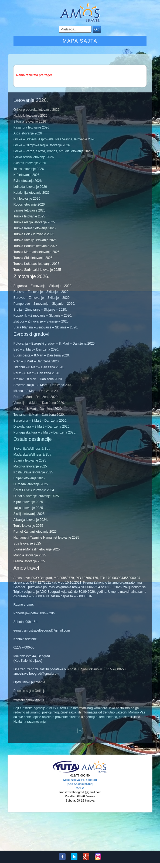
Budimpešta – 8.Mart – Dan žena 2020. (41, 355)
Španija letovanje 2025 (29, 460)
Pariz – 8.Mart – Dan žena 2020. (36, 373)
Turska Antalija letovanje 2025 (35, 240)
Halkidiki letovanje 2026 (30, 115)
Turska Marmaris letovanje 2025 (36, 252)
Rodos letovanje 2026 (29, 204)
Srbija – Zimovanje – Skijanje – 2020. (40, 309)
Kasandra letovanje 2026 (31, 127)
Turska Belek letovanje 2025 (33, 234)
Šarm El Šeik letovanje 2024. (34, 490)
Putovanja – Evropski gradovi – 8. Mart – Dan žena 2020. (54, 343)
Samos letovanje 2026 (29, 210)
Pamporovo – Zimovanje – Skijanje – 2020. (44, 304)
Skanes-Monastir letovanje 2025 (36, 549)
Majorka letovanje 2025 (30, 466)
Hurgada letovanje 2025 (30, 484)
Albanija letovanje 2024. (30, 520)
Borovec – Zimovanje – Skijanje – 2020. (41, 298)
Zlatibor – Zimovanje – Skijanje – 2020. (41, 321)
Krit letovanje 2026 (26, 198)
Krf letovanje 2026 (26, 175)
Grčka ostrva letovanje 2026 (33, 157)
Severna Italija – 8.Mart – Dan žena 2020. (43, 385)
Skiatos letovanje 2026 (29, 163)
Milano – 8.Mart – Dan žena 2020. (37, 391)
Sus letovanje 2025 (27, 543)
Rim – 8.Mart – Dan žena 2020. (36, 397)
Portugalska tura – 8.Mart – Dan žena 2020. (44, 432)
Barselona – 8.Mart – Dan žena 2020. (40, 420)
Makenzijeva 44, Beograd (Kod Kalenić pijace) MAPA (80, 784)
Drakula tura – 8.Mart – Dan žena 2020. (41, 426)
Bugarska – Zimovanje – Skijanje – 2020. (42, 286)
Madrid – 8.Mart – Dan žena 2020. (38, 409)
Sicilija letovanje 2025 (29, 514)
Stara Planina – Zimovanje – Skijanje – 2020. (45, 327)
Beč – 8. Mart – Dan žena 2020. (36, 349)
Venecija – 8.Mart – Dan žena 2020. (39, 403)
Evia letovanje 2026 (27, 181)
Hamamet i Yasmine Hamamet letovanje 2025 (46, 537)
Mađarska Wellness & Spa (32, 454)
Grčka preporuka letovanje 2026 (36, 110)
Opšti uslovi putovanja (29, 682)
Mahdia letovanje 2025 (29, 555)
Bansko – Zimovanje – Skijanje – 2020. (41, 292)
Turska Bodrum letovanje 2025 (35, 246)
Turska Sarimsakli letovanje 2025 (37, 270)
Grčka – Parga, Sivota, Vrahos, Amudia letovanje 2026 (52, 151)
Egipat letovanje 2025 (29, 478)
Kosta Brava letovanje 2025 (33, 472)
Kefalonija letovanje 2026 (31, 193)
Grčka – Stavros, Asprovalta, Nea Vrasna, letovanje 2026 (54, 139)
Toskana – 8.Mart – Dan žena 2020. (39, 415)
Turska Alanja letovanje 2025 (34, 222)
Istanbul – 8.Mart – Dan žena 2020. (38, 367)
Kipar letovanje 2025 (28, 502)
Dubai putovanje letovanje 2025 (36, 496)
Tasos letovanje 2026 (28, 169)
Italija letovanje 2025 (28, 508)
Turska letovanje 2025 (29, 216)
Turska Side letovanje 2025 (33, 258)
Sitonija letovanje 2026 (29, 121)
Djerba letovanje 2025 (29, 561)
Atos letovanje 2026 (27, 133)
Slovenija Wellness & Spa (31, 448)
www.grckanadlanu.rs (28, 699)
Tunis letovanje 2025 (28, 526)
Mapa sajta (80, 41)
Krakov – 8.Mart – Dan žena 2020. (38, 379)
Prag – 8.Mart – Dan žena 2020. (36, 361)
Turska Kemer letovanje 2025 (34, 228)
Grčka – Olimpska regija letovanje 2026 (41, 145)
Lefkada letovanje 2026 (30, 187)
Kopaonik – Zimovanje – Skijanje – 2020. (42, 315)
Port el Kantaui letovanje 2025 (35, 531)
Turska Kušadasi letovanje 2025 (36, 264)
